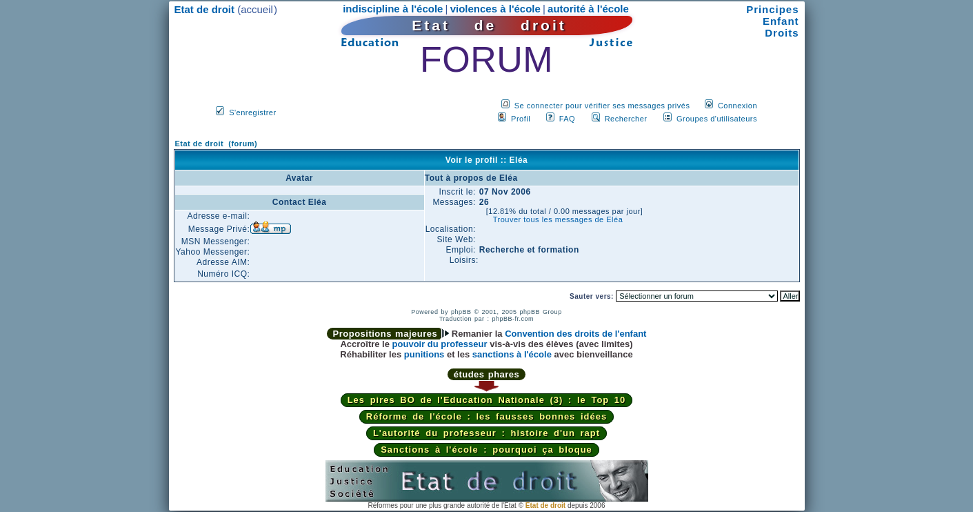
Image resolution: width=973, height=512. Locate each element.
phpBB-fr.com (513, 318)
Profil (520, 119)
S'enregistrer (253, 112)
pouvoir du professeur (440, 344)
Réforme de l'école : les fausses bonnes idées (486, 416)
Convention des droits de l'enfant (575, 333)
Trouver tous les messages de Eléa (558, 219)
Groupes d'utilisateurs (716, 119)
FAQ (567, 119)
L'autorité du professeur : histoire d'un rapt (486, 433)
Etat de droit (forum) (216, 143)
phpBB (461, 311)
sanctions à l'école (512, 354)
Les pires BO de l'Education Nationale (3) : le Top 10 (487, 400)
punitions (424, 354)
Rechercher (626, 119)
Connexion (737, 105)
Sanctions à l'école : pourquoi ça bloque (486, 449)
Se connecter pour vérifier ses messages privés (602, 105)
